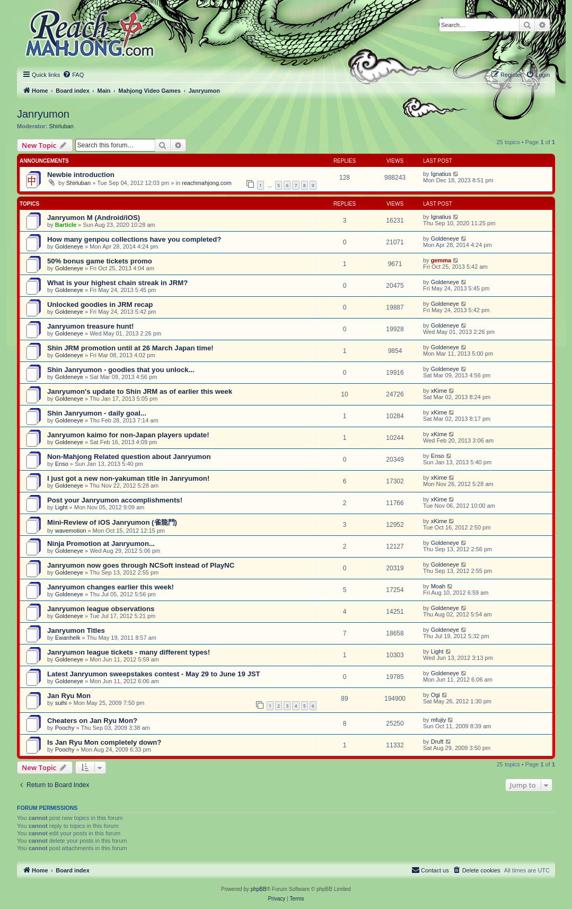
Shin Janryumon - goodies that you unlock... (121, 370)
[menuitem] (73, 74)
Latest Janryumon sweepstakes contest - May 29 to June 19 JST (153, 674)
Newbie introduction (81, 175)
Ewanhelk (68, 637)
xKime (439, 390)
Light (61, 507)
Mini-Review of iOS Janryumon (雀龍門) (112, 522)
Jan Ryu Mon (69, 696)
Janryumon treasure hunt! (90, 326)
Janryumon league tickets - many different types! (128, 652)
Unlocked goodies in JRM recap (100, 304)
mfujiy (438, 720)
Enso (61, 464)
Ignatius (441, 174)
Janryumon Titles (76, 630)
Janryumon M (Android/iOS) (93, 218)
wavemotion (70, 530)
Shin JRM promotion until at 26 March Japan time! (130, 348)
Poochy (65, 728)
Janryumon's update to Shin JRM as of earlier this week (139, 391)
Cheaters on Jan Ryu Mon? (92, 721)
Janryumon (43, 114)
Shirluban (61, 126)
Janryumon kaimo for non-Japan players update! (128, 435)
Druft (437, 741)
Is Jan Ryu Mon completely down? (104, 742)
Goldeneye (69, 246)
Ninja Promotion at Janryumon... (101, 544)
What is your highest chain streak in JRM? (117, 283)
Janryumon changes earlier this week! (110, 587)
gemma (441, 260)
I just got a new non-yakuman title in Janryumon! (128, 478)
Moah (438, 586)
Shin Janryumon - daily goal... (96, 413)
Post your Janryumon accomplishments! (114, 500)
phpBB (259, 889)
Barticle (65, 225)
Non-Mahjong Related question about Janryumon (128, 457)
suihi (61, 703)
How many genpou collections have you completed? (134, 239)
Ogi (435, 695)
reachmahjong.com (207, 183)
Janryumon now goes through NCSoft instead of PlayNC (140, 565)
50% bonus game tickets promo (99, 261)
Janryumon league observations (100, 609)
